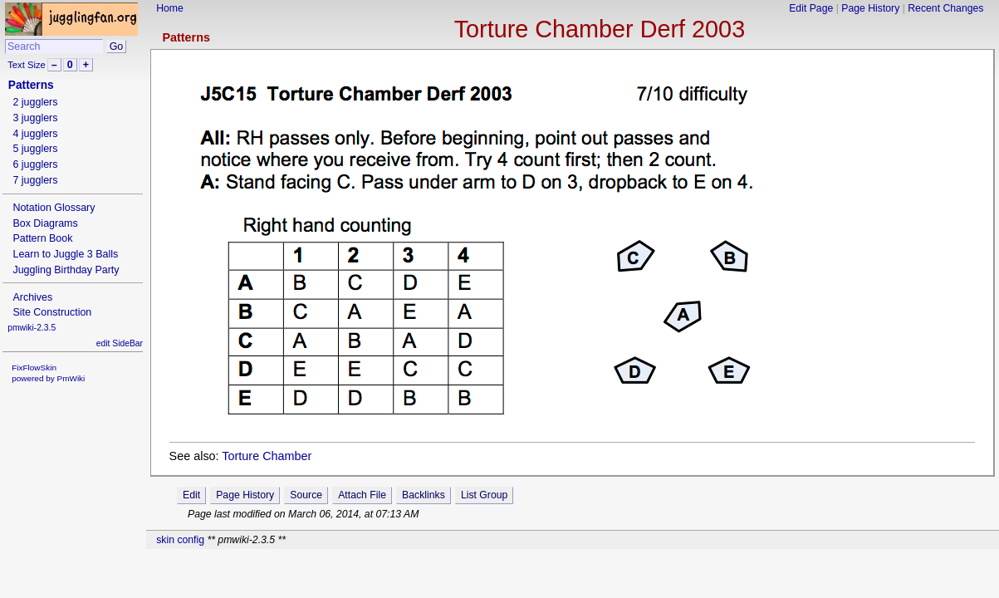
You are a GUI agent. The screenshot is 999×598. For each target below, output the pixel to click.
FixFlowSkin (34, 367)
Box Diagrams (44, 223)
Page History (870, 8)
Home (170, 8)
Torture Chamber (266, 456)
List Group (484, 495)
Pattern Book (42, 238)
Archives (32, 297)
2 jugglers (34, 102)
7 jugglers (34, 180)
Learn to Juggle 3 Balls (65, 254)
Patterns (186, 37)
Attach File (362, 495)
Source (306, 495)
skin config (180, 540)
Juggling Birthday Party (65, 270)
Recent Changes (945, 8)
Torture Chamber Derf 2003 (600, 29)
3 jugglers (34, 118)
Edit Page (811, 8)
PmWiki (71, 378)
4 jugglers (34, 134)
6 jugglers (34, 164)
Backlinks (423, 495)
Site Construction (51, 312)
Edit (191, 495)
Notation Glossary (53, 207)
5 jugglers (34, 148)
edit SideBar (119, 343)
